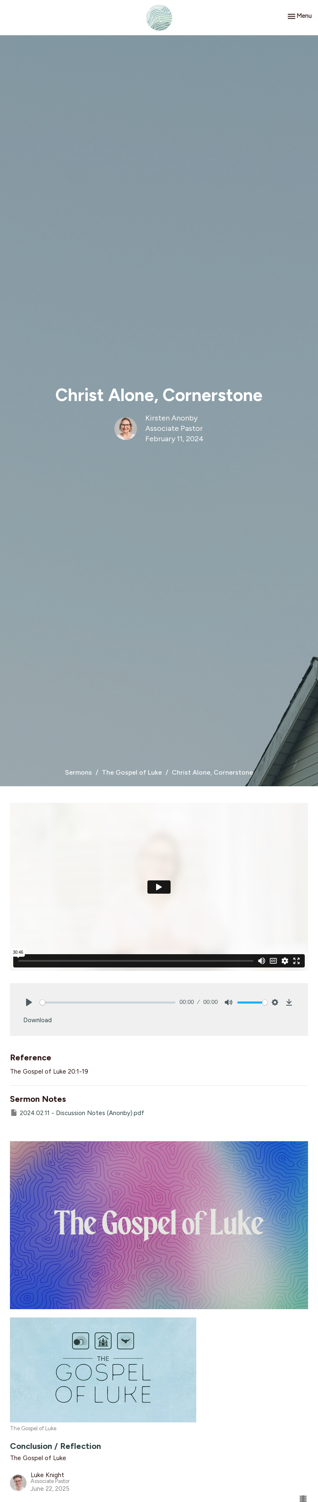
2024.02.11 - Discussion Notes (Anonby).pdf (77, 1112)
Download (37, 1020)
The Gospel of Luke (132, 772)
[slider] (108, 1002)
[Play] (29, 1002)
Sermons (78, 772)
